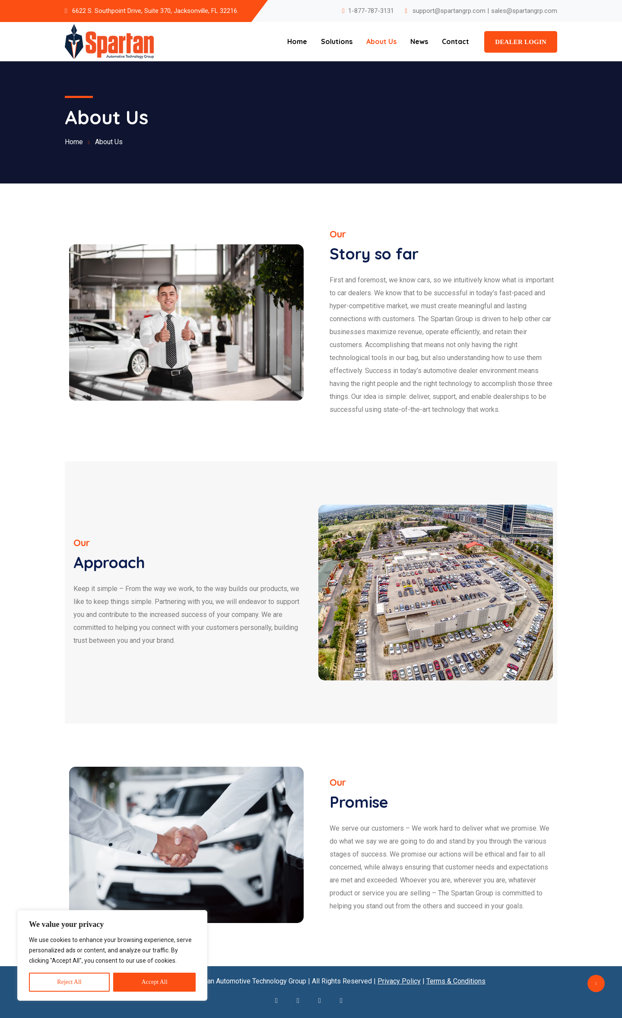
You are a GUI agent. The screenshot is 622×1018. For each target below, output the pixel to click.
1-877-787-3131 (371, 11)
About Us (381, 41)
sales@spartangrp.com (524, 11)
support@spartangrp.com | (451, 11)
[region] (112, 955)
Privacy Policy (399, 981)
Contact (455, 41)
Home (297, 41)
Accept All (154, 982)
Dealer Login (520, 41)
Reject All (69, 982)
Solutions (336, 41)
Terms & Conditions (456, 981)
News (419, 41)
